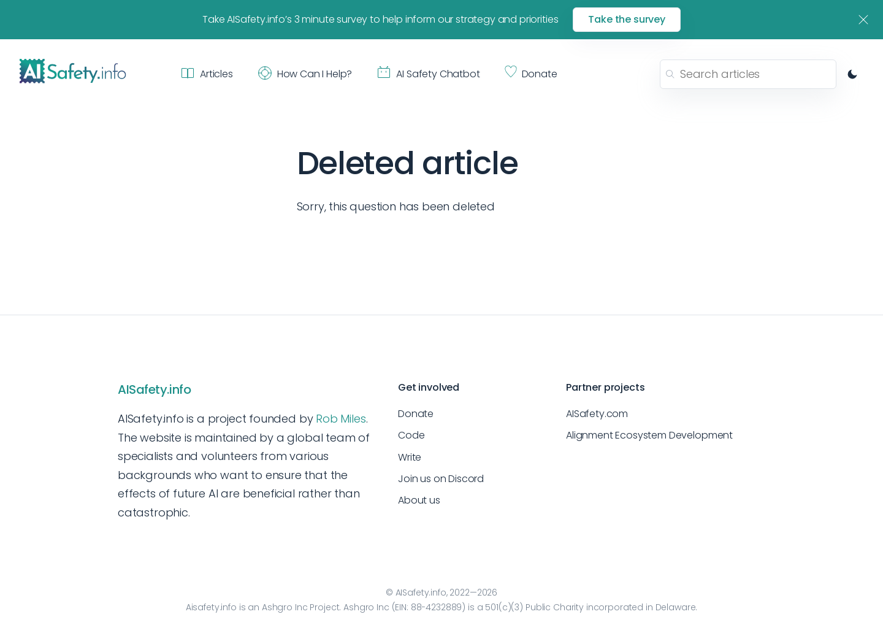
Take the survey (626, 19)
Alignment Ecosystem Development (649, 435)
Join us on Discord (441, 479)
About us (419, 500)
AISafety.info (154, 389)
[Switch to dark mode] (852, 74)
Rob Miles (340, 418)
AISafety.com (597, 414)
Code (411, 435)
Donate (416, 414)
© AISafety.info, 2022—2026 (441, 592)
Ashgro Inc (285, 607)
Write (409, 457)
